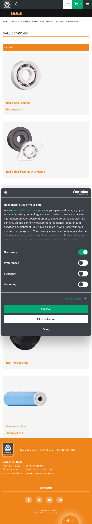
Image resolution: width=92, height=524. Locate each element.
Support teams (28, 450)
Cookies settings (51, 513)
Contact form (46, 450)
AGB (41, 513)
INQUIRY (9, 47)
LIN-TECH (16, 13)
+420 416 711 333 (44, 469)
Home (5, 21)
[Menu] (87, 4)
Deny (46, 329)
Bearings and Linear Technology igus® (49, 21)
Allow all (46, 308)
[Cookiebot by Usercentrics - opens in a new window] (73, 192)
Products (26, 21)
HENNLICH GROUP (67, 450)
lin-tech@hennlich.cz (44, 473)
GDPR (36, 513)
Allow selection (45, 318)
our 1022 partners (25, 210)
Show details (73, 298)
